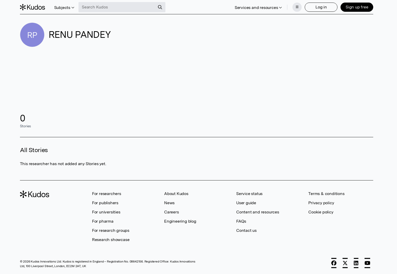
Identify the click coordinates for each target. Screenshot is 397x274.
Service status (249, 193)
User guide (246, 202)
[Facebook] (333, 263)
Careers (171, 212)
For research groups (110, 230)
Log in (321, 7)
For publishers (105, 202)
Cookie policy (320, 212)
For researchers (106, 193)
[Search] (160, 7)
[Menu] (297, 7)
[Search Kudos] (117, 7)
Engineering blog (180, 221)
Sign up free (357, 7)
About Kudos (176, 193)
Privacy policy (321, 202)
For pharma (103, 221)
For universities (106, 212)
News (169, 202)
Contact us (246, 230)
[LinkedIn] (356, 263)
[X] (345, 263)
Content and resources (257, 212)
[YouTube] (367, 263)
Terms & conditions (326, 193)
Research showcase (111, 239)
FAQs (241, 221)
